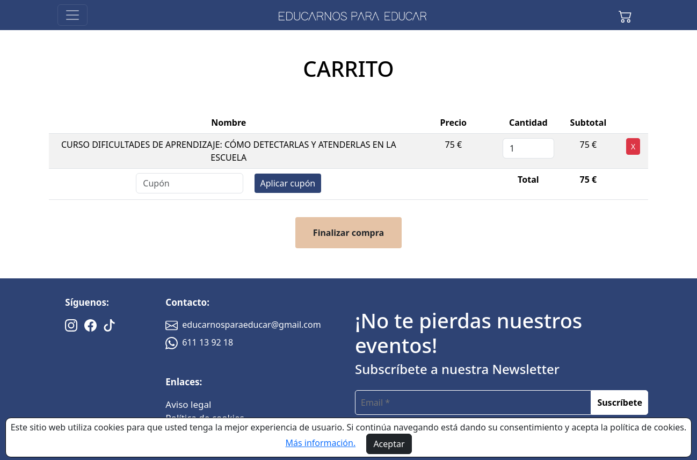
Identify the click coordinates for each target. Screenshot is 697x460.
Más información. (320, 443)
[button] (625, 15)
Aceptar (388, 444)
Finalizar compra (348, 233)
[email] (473, 402)
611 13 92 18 (199, 342)
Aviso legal (188, 404)
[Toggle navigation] (72, 15)
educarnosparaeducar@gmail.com (243, 324)
